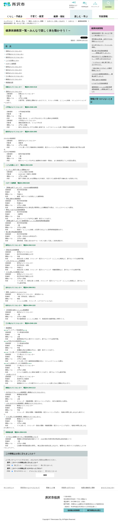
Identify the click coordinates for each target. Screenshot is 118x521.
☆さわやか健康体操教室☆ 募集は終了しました (102, 75)
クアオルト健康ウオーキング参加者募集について (22, 437)
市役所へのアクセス (68, 487)
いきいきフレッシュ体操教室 (15, 261)
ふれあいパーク (11, 374)
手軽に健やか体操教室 (13, 198)
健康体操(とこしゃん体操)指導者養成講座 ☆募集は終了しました (102, 89)
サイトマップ (95, 4)
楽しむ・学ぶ (81, 16)
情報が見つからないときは (101, 100)
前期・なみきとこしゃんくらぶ (16, 292)
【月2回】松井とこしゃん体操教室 (17, 310)
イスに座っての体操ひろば (15, 272)
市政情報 (103, 16)
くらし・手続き (15, 16)
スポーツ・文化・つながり (56, 21)
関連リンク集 (50, 487)
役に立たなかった (47, 465)
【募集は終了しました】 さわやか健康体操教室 (22, 187)
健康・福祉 (59, 16)
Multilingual (84, 4)
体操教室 (9, 328)
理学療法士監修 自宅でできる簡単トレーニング (102, 40)
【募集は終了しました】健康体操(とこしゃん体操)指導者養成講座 (28, 221)
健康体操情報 (82, 21)
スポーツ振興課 (11, 63)
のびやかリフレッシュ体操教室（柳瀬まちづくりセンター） (26, 392)
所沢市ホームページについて (30, 487)
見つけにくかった (51, 471)
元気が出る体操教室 (12, 250)
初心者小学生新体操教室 (14, 232)
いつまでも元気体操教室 (100, 83)
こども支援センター (12, 60)
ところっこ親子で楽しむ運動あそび (17, 169)
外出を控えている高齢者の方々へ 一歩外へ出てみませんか (102, 58)
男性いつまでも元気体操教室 (15, 209)
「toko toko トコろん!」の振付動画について (102, 69)
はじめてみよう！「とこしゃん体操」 (102, 46)
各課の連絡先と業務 (88, 487)
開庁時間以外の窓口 (94, 510)
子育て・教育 (37, 16)
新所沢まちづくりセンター (15, 57)
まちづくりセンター (107, 487)
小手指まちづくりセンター (15, 54)
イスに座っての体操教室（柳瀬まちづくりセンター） (23, 416)
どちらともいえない (31, 465)
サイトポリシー (9, 487)
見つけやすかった (20, 471)
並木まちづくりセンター (14, 70)
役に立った (18, 465)
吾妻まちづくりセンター (14, 51)
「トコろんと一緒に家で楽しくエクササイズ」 (102, 63)
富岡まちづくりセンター (14, 67)
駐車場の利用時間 (74, 510)
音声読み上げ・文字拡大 (73, 4)
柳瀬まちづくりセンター (14, 79)
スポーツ (71, 21)
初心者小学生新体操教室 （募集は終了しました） (101, 52)
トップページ (8, 21)
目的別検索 (108, 4)
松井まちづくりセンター (14, 73)
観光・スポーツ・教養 (36, 21)
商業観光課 (9, 82)
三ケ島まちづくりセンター (15, 76)
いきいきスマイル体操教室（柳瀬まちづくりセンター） (24, 403)
